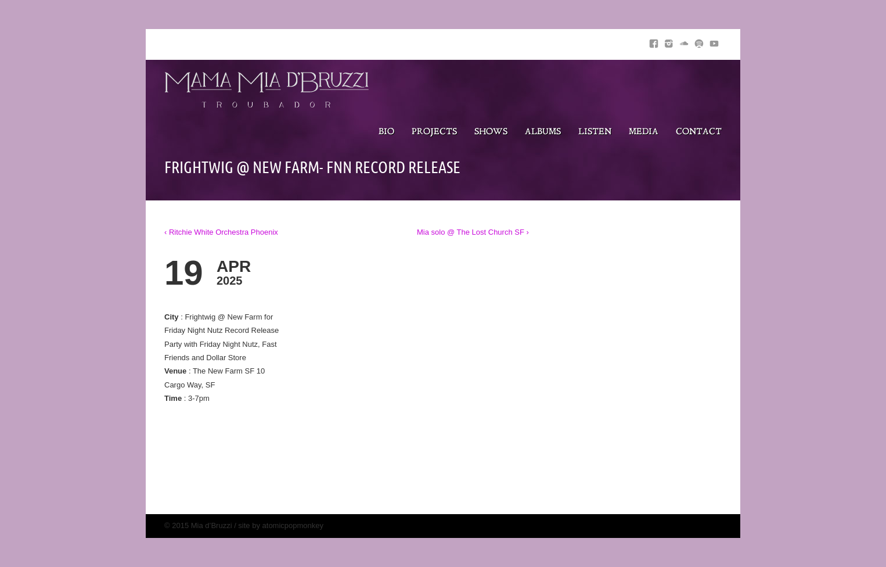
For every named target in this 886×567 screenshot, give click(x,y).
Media (643, 132)
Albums (543, 132)
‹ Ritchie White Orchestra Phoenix (221, 232)
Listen (594, 132)
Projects (434, 132)
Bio (386, 132)
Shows (490, 132)
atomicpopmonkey (293, 525)
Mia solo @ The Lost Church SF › (473, 232)
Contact (699, 132)
